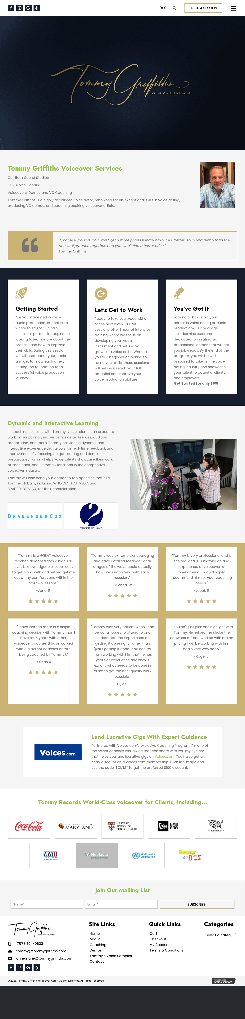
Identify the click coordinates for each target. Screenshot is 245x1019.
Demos (96, 950)
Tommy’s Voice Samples (111, 955)
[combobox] (220, 933)
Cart (153, 933)
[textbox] (220, 935)
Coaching (98, 944)
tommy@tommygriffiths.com (41, 951)
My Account (160, 944)
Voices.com (165, 756)
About (95, 939)
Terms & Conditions (167, 950)
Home (95, 933)
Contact (97, 961)
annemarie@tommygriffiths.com (44, 958)
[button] (11, 8)
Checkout (158, 939)
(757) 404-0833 (29, 943)
